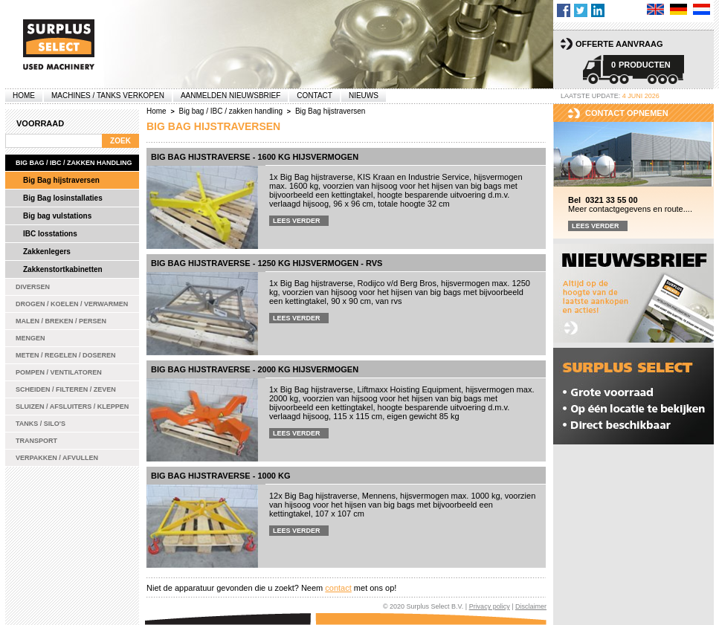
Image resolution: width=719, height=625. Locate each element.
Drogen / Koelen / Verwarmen (72, 304)
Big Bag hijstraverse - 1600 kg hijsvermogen (254, 156)
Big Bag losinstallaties (63, 198)
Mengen (30, 338)
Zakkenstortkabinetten (63, 269)
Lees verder (296, 220)
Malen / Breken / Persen (61, 321)
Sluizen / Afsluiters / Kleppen (72, 406)
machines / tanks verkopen (107, 95)
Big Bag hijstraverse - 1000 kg (220, 475)
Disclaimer (530, 606)
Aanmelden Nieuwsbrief (230, 95)
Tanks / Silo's (40, 423)
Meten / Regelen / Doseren (66, 355)
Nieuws (363, 95)
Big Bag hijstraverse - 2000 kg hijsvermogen (254, 369)
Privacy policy (489, 606)
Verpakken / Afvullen (57, 458)
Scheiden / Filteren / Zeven (66, 389)
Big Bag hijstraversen (61, 180)
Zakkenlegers (47, 251)
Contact (314, 95)
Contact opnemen (626, 113)
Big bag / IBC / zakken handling (74, 162)
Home (24, 95)
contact (338, 587)
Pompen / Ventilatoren (59, 372)
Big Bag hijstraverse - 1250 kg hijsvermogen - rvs (266, 263)
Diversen (33, 287)
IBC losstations (50, 234)
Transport (36, 440)
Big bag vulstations (57, 216)
